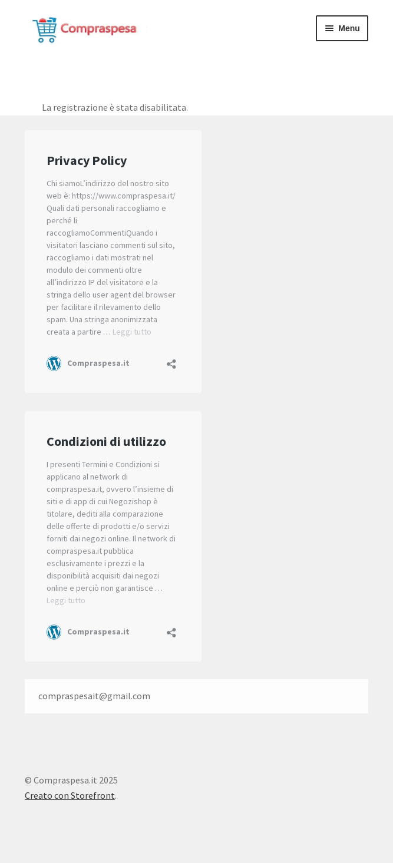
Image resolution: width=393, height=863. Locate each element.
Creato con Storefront (70, 795)
